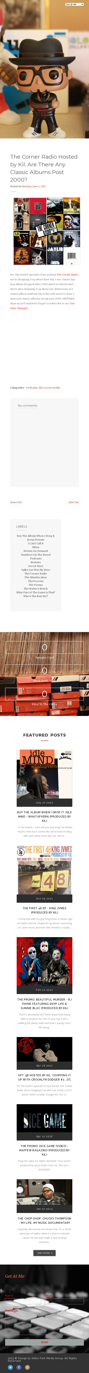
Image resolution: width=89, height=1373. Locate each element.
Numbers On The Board (36, 554)
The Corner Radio (49, 387)
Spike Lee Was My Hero (35, 569)
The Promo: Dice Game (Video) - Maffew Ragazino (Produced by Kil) (44, 1150)
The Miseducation (36, 577)
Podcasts (31, 387)
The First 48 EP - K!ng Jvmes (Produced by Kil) (45, 910)
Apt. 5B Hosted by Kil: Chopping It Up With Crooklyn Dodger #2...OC (44, 1077)
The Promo (36, 584)
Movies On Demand (35, 551)
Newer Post (16, 502)
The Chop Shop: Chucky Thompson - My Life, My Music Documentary (44, 1220)
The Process (35, 581)
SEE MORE (43, 1253)
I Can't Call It (36, 543)
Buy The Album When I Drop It (35, 535)
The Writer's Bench (36, 588)
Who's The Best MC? (35, 596)
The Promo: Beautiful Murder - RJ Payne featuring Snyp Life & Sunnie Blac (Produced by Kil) (44, 1004)
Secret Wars (35, 566)
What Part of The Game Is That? (35, 592)
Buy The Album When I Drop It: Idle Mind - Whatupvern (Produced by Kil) (44, 817)
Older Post (73, 502)
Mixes (35, 547)
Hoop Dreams (35, 539)
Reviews (36, 562)
